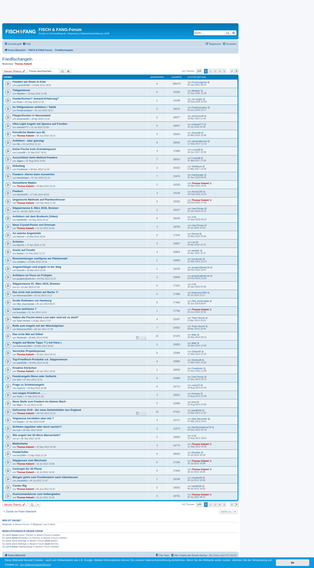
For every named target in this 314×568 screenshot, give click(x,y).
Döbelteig (19, 165)
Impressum (73, 33)
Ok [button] (292, 562)
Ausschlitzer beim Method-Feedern (35, 157)
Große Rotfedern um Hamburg (32, 300)
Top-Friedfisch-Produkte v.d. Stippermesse (40, 359)
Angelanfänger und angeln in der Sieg (37, 266)
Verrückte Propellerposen (29, 351)
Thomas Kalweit (23, 64)
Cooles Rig (20, 485)
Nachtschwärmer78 (201, 427)
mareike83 (22, 480)
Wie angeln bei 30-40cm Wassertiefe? (37, 435)
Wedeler (21, 93)
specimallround (199, 141)
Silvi (19, 379)
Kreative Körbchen (25, 367)
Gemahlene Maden (25, 182)
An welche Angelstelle (27, 233)
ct (18, 211)
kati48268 (22, 220)
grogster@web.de (201, 267)
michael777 (22, 127)
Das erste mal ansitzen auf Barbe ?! (35, 292)
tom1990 (21, 455)
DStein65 (196, 351)
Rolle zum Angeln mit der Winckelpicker (38, 325)
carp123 (21, 388)
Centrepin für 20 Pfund (27, 468)
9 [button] (232, 71)
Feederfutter (20, 451)
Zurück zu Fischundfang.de (52, 33)
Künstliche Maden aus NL (29, 132)
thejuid (20, 253)
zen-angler (197, 99)
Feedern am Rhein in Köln (29, 81)
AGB (106, 33)
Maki (194, 334)
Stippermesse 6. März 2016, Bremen (35, 208)
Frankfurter (22, 169)
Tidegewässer (21, 90)
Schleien (18, 241)
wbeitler (196, 250)
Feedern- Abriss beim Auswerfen (34, 174)
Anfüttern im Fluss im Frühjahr (32, 275)
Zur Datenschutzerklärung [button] (35, 564)
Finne (20, 102)
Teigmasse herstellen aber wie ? (33, 418)
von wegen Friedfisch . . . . (29, 393)
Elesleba (196, 452)
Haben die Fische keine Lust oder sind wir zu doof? (46, 317)
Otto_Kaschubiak (25, 304)
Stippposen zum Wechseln (30, 460)
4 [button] (219, 71)
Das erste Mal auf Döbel (28, 334)
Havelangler (23, 177)
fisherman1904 (24, 295)
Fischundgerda (199, 82)
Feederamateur (24, 110)
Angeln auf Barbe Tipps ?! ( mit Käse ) (37, 342)
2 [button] (210, 71)
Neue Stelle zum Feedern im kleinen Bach (39, 401)
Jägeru (20, 161)
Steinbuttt (21, 337)
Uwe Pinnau (198, 208)
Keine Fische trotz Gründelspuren (34, 149)
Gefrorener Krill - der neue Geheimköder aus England (47, 409)
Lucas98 (21, 152)
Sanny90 (196, 133)
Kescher (196, 393)
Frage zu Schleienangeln (28, 384)
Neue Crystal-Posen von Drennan (34, 224)
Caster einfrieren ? (25, 308)
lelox (194, 402)
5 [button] (224, 71)
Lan (193, 242)
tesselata (21, 312)
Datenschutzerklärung (92, 33)
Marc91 (20, 245)
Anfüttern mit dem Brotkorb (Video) (35, 216)
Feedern (18, 191)
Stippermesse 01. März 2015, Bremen (36, 283)
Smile (20, 396)
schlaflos (21, 262)
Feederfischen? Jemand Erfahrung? (36, 98)
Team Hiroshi (23, 321)
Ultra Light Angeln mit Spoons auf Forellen (40, 123)
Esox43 (20, 270)
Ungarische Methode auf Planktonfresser (39, 199)
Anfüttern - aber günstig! (28, 140)
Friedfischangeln (17, 59)
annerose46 (23, 119)
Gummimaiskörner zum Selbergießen (36, 494)
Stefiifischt (197, 166)
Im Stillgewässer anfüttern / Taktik (34, 107)
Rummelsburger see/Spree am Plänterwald (40, 258)
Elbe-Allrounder (199, 419)
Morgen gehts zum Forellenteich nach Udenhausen (45, 477)
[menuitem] (27, 43)
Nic (18, 144)
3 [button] (215, 71)
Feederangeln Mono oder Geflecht (34, 376)
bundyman (197, 259)
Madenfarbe (20, 443)
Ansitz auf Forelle (24, 250)
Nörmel (20, 236)
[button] (199, 71)
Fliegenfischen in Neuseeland (31, 115)
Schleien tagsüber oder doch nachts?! (37, 426)
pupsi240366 (23, 85)
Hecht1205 (22, 194)
